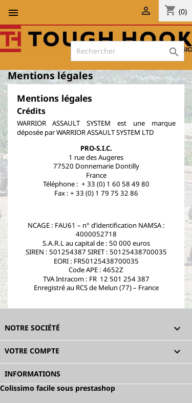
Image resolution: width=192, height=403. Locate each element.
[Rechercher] (127, 51)
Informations (32, 373)
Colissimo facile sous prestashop (57, 388)
